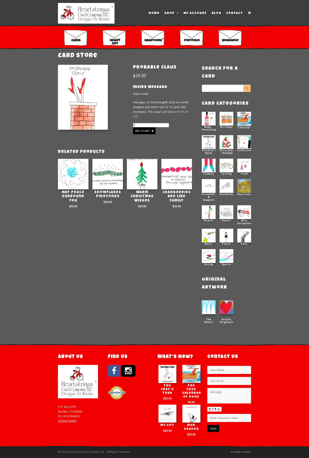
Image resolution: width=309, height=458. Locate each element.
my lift (167, 425)
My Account (195, 13)
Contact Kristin (67, 421)
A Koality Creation (241, 451)
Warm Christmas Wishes (142, 197)
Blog (217, 13)
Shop (171, 13)
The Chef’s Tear (167, 389)
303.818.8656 (71, 416)
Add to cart (142, 130)
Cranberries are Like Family (177, 197)
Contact (234, 13)
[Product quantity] (151, 125)
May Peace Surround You (73, 197)
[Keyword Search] (222, 88)
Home (154, 13)
